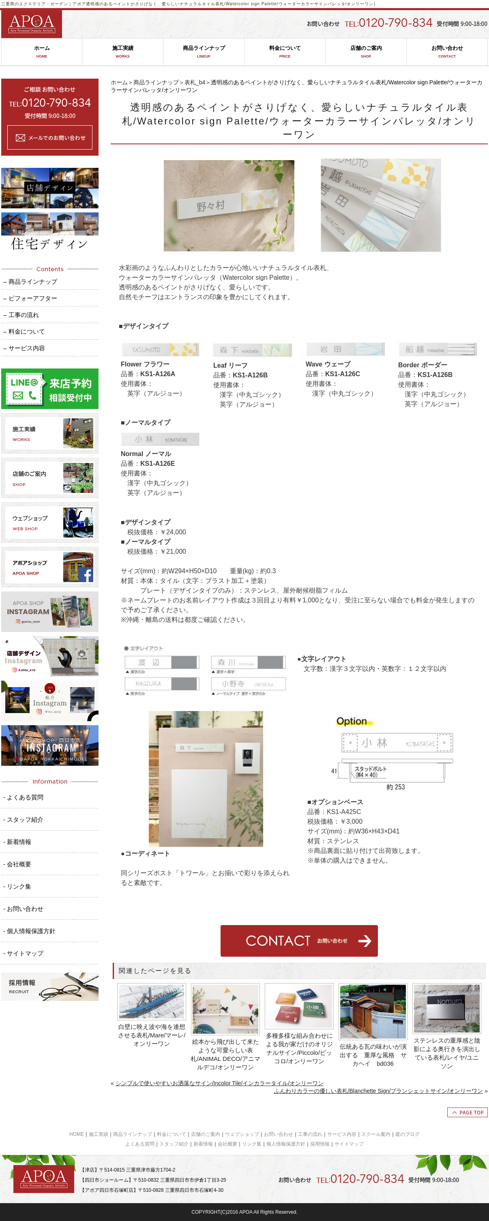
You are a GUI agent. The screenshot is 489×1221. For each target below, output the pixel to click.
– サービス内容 (24, 348)
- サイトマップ (23, 953)
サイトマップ (349, 1144)
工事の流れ (310, 1134)
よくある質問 (139, 1144)
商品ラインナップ (203, 52)
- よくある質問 (23, 797)
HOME (76, 1134)
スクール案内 (375, 1134)
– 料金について (24, 331)
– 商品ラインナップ (30, 281)
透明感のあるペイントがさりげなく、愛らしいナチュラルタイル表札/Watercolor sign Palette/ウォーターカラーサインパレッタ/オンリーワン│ (231, 4)
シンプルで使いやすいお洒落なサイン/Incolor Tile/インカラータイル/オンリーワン (220, 1083)
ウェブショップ (242, 1134)
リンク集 (252, 1144)
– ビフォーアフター (30, 298)
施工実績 (122, 52)
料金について (284, 52)
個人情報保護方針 (285, 1144)
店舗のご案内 (366, 52)
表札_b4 (194, 82)
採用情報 (320, 1144)
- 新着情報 (17, 841)
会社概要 (227, 1144)
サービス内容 (341, 1134)
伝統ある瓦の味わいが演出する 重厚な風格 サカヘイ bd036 (373, 1055)
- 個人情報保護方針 (29, 931)
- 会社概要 (17, 864)
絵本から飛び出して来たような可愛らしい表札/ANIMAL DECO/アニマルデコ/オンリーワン (225, 1054)
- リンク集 (17, 886)
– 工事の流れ (21, 314)
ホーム (42, 52)
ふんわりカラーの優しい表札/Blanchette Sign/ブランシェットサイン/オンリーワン (378, 1091)
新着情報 (203, 1144)
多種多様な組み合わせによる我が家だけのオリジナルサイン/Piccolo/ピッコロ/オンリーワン (299, 1048)
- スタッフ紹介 (23, 819)
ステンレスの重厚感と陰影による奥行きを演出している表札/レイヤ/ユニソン (447, 1053)
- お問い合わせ (23, 908)
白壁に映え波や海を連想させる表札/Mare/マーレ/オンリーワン (152, 1035)
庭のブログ (407, 1134)
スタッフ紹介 (174, 1144)
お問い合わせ (447, 52)
